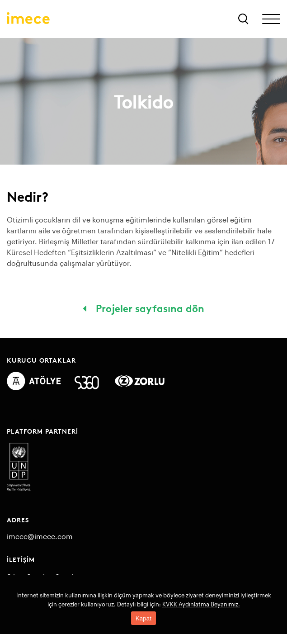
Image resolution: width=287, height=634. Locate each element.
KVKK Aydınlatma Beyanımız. (201, 604)
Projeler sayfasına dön (143, 307)
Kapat (143, 618)
